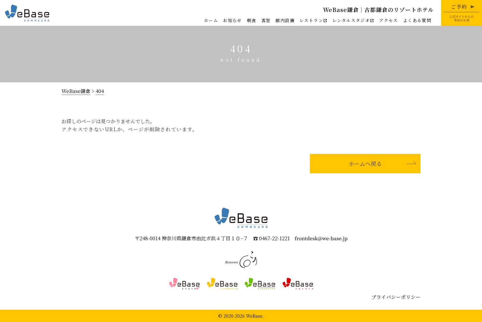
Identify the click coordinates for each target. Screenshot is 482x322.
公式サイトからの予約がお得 (462, 12)
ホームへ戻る (365, 163)
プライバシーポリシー (396, 296)
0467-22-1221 (274, 238)
